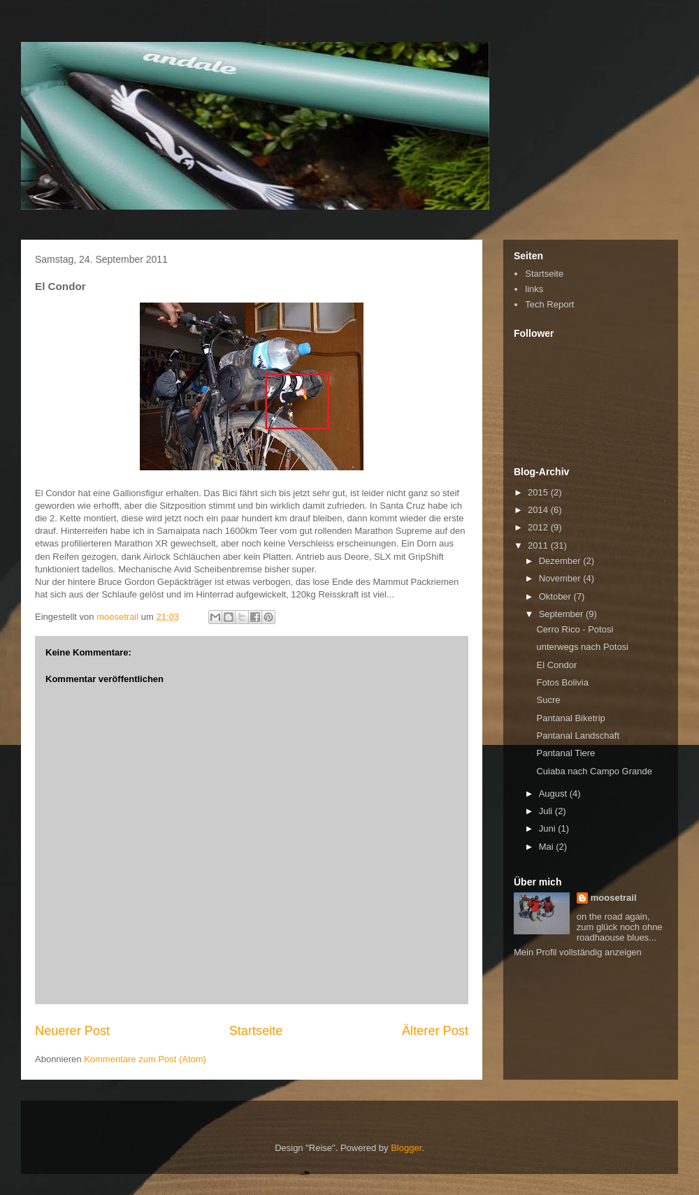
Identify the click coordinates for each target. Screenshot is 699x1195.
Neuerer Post (72, 1031)
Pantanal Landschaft (577, 735)
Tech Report (549, 304)
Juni (548, 828)
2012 (539, 527)
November (561, 578)
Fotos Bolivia (562, 682)
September (562, 614)
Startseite (256, 1031)
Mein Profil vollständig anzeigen (578, 952)
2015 (539, 492)
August (554, 793)
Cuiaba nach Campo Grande (594, 771)
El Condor (556, 665)
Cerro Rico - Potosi (574, 629)
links (534, 289)
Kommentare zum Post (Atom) (145, 1059)
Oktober (556, 596)
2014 (539, 510)
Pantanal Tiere (565, 753)
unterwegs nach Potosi (582, 647)
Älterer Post (435, 1031)
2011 (539, 545)
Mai (547, 846)
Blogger (406, 1148)
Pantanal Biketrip (570, 718)
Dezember (561, 561)
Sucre (548, 700)
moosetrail (614, 897)
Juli (547, 811)
